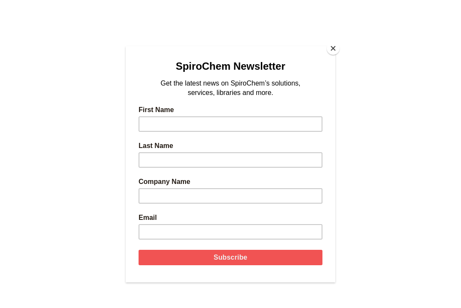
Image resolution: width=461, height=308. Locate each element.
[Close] (333, 48)
